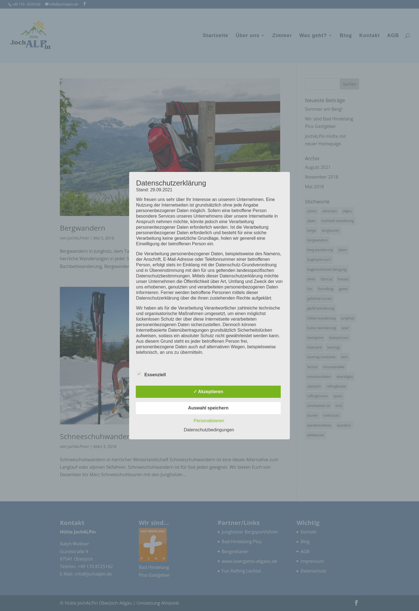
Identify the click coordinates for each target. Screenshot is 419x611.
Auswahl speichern (208, 408)
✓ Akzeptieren (208, 391)
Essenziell (151, 374)
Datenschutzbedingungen (209, 429)
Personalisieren (209, 420)
